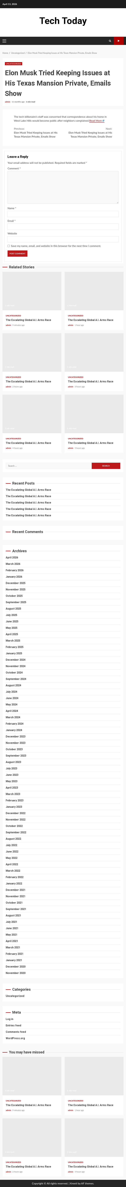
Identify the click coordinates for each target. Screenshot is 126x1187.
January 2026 (14, 576)
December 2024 (15, 659)
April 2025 (12, 634)
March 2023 (13, 794)
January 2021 (14, 960)
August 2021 (13, 915)
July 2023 (11, 768)
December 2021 (15, 889)
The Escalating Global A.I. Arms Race (31, 291)
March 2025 (13, 640)
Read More (95, 120)
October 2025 (14, 595)
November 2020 (15, 973)
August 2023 (13, 762)
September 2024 (16, 679)
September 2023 (16, 755)
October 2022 (14, 826)
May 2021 (11, 934)
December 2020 (15, 966)
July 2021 (11, 921)
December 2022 (15, 813)
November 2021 (15, 896)
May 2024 (11, 704)
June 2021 (12, 928)
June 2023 (12, 774)
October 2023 (14, 749)
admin (8, 101)
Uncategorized (13, 64)
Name (12, 208)
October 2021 (14, 902)
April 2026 (12, 557)
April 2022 (12, 864)
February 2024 (14, 723)
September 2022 (16, 832)
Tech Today (63, 20)
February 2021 (14, 953)
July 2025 (11, 615)
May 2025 (11, 627)
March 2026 (13, 563)
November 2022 (15, 819)
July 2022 (11, 845)
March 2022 (13, 870)
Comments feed (16, 1031)
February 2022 (14, 877)
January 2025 (14, 653)
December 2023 (15, 736)
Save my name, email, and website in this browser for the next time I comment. (56, 245)
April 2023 (12, 787)
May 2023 (11, 781)
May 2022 (11, 858)
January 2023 (14, 806)
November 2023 (15, 742)
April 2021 (12, 941)
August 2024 (13, 685)
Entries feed (13, 1025)
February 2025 (14, 647)
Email (12, 220)
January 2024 (14, 730)
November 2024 (15, 666)
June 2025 (12, 621)
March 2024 (13, 717)
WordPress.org (15, 1038)
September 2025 (16, 602)
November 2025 (15, 589)
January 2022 (14, 883)
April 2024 (12, 710)
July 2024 (11, 691)
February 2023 (14, 800)
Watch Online (118, 41)
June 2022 (12, 851)
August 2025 (13, 608)
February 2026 (14, 570)
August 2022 (13, 838)
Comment (14, 168)
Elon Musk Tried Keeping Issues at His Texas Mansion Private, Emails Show (38, 132)
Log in (9, 1019)
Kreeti (73, 1183)
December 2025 (15, 583)
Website (12, 233)
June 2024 (12, 698)
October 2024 (14, 672)
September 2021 (16, 909)
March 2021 (13, 947)
